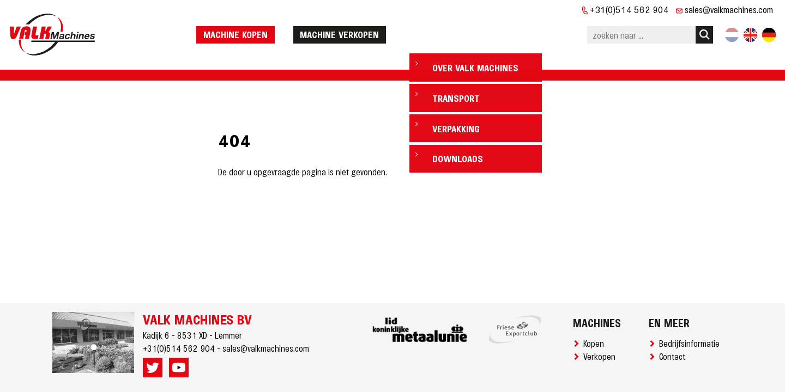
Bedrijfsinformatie (691, 343)
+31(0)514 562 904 (629, 9)
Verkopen (601, 356)
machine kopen (263, 29)
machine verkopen (367, 29)
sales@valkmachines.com (729, 9)
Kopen (596, 343)
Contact (674, 356)
